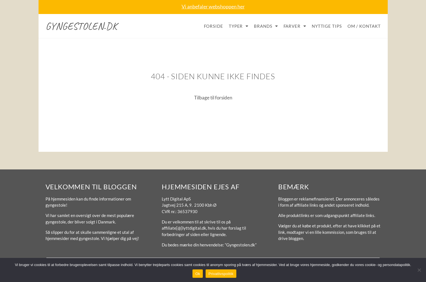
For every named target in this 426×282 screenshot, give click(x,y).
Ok (197, 274)
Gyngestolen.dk (81, 26)
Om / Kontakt (364, 26)
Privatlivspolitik (221, 274)
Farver (295, 26)
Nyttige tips (327, 26)
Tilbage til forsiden (213, 98)
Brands (266, 26)
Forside (213, 26)
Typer (238, 26)
